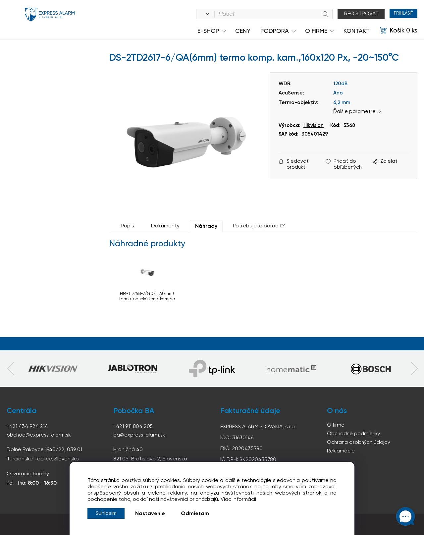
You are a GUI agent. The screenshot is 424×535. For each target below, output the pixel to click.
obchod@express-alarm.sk (40, 435)
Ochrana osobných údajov (359, 443)
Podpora (274, 31)
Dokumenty (165, 226)
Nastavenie (150, 513)
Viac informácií (238, 499)
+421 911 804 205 (133, 426)
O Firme (316, 31)
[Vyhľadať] (197, 14)
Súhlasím (106, 513)
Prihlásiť (399, 14)
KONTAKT (357, 31)
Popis (127, 226)
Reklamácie (341, 452)
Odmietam (195, 513)
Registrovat (352, 14)
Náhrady (206, 226)
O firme (335, 425)
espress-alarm (50, 19)
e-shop (208, 31)
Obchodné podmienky (354, 434)
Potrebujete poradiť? (259, 226)
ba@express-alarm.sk (140, 435)
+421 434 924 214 (27, 426)
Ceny (242, 31)
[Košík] (398, 30)
